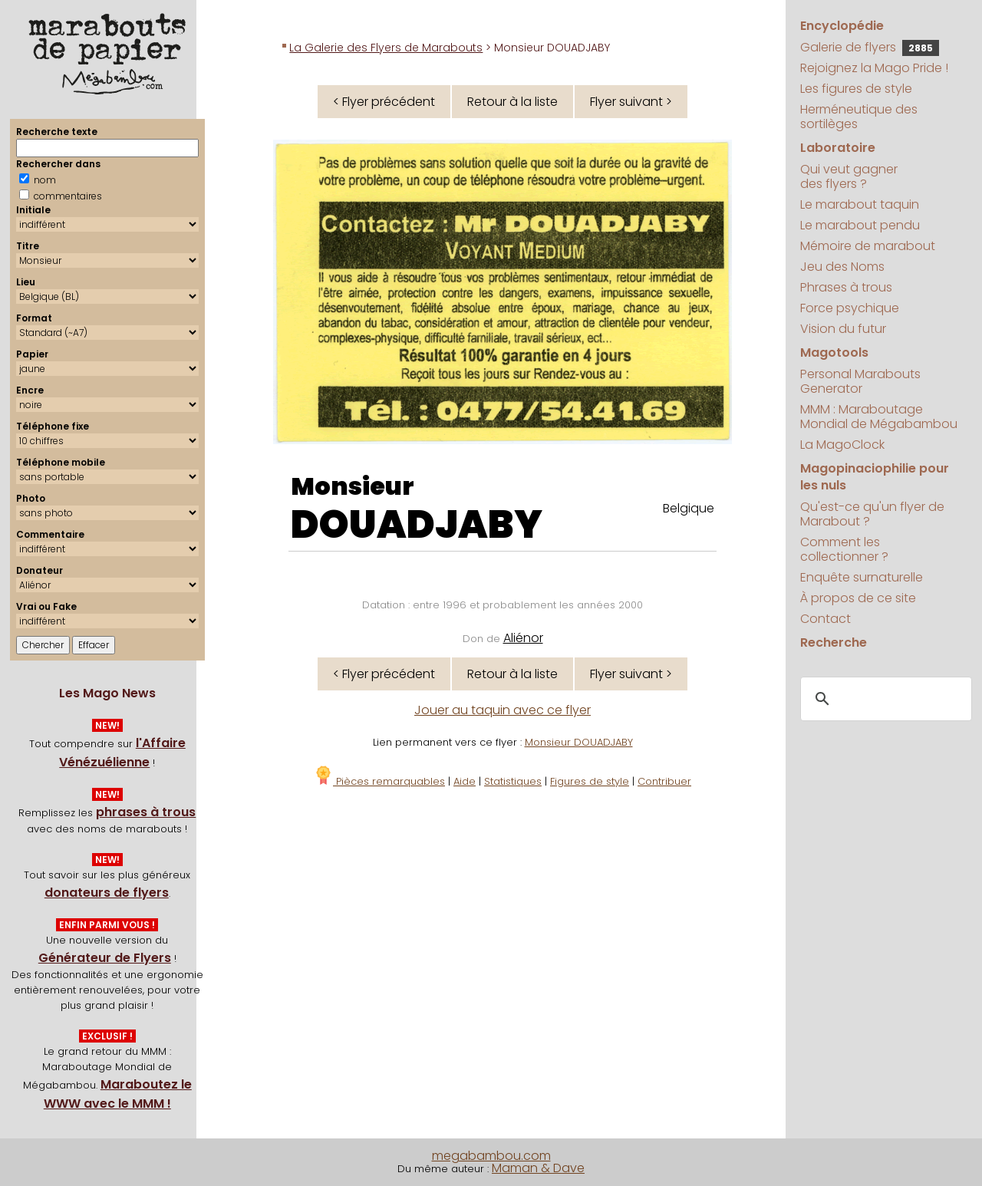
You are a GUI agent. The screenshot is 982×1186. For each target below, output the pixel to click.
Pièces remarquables (379, 781)
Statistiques (513, 781)
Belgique (688, 508)
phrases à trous (146, 812)
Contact (825, 619)
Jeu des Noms (842, 266)
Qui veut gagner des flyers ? (849, 176)
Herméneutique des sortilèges (859, 116)
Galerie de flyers (869, 47)
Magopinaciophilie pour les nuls (874, 477)
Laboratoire (837, 147)
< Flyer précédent (384, 101)
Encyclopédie (842, 26)
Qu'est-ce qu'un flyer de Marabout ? (872, 514)
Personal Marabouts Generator (860, 381)
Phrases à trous (846, 287)
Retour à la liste (512, 101)
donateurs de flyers (106, 892)
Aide (464, 781)
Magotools (834, 352)
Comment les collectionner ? (844, 549)
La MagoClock (842, 444)
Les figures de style (856, 88)
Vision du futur (843, 329)
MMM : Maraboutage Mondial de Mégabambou (878, 416)
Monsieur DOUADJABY (579, 742)
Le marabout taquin (859, 204)
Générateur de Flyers (104, 958)
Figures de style (589, 781)
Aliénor (523, 638)
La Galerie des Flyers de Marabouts (386, 47)
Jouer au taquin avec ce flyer (502, 710)
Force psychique (849, 308)
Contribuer (664, 781)
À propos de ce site (858, 598)
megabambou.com (491, 1156)
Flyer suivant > (631, 101)
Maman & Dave (538, 1168)
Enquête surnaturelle (861, 577)
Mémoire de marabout (867, 246)
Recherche (833, 642)
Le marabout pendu (860, 225)
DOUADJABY (416, 525)
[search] (884, 699)
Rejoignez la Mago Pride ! (874, 68)
